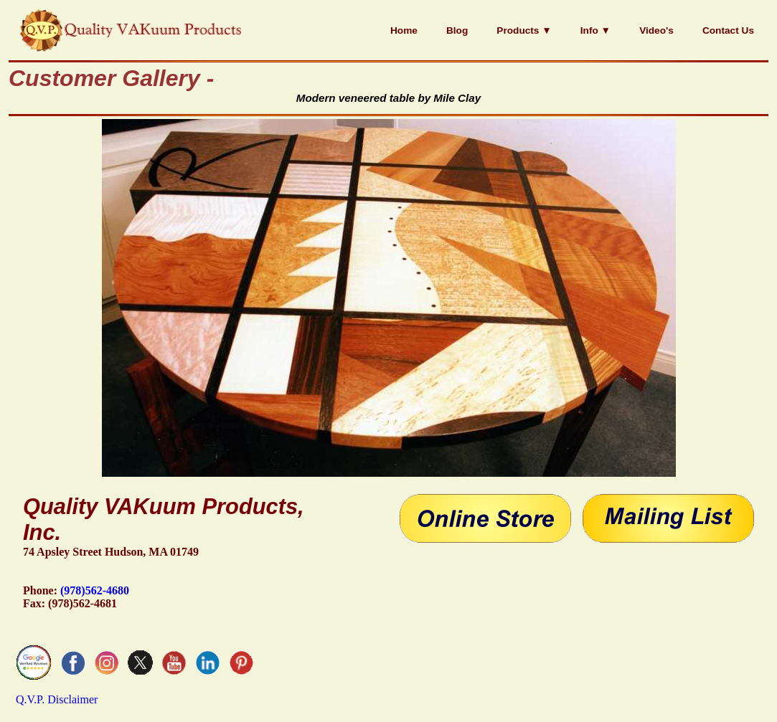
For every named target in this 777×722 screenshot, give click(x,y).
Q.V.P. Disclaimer (57, 699)
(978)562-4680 (94, 590)
